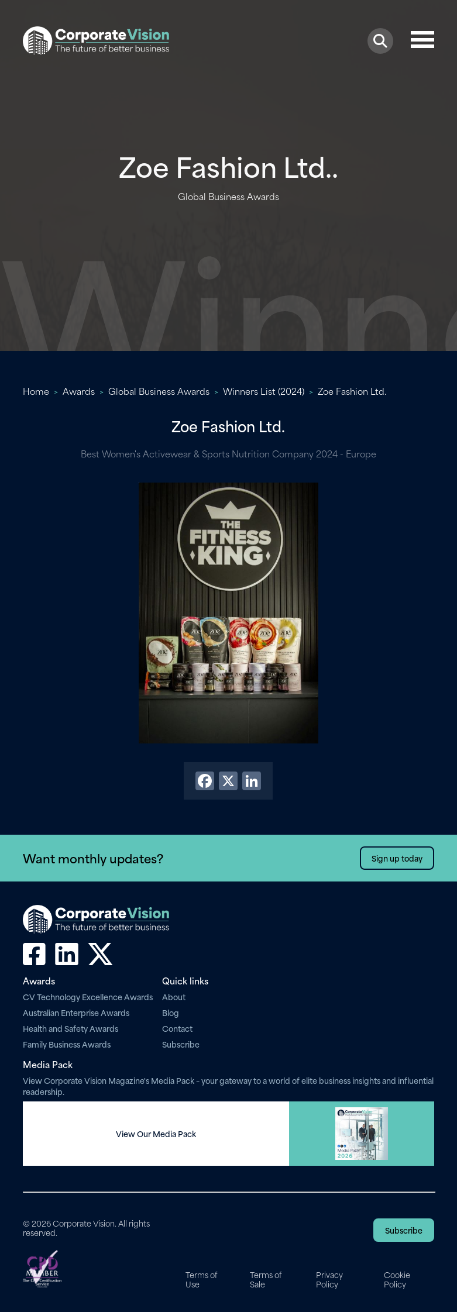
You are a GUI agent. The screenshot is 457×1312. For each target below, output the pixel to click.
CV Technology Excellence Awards (88, 996)
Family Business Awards (67, 1043)
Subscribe (181, 1043)
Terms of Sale (265, 1279)
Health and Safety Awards (70, 1028)
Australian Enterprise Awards (76, 1012)
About (173, 996)
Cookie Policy (397, 1279)
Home (36, 391)
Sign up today (397, 858)
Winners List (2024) (263, 391)
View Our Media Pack (156, 1133)
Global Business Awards (158, 391)
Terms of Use (201, 1279)
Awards (79, 391)
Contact (177, 1028)
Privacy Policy (329, 1279)
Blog (170, 1012)
